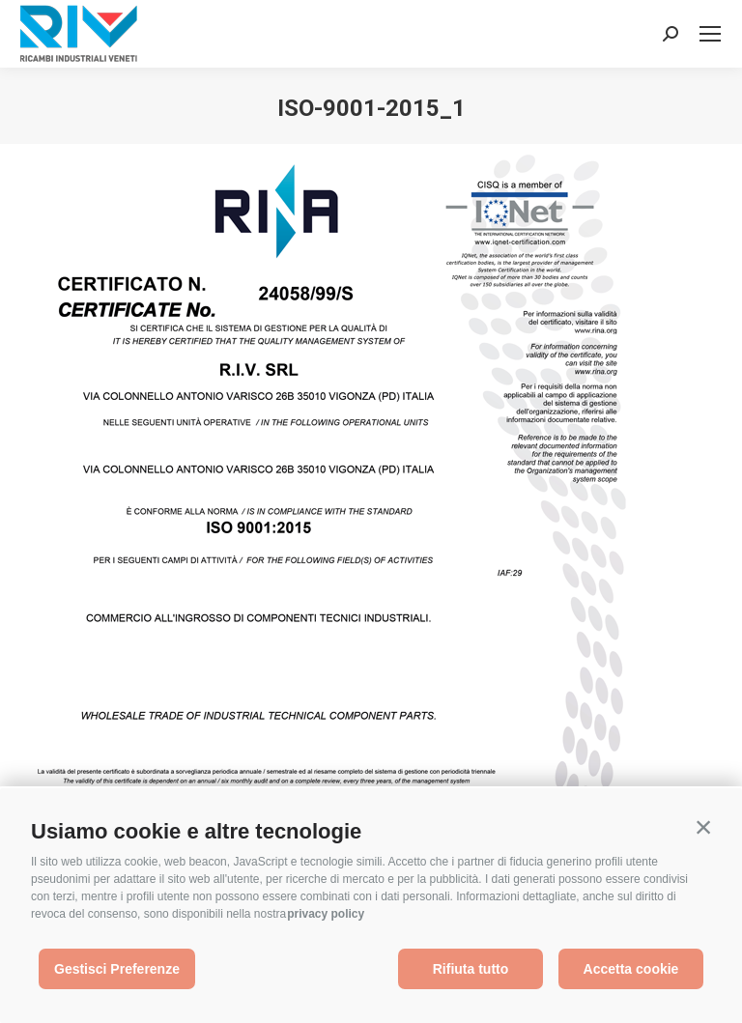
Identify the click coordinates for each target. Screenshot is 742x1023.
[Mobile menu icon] (710, 33)
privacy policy (325, 914)
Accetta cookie (631, 969)
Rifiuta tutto (471, 969)
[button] (703, 827)
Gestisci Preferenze (117, 969)
